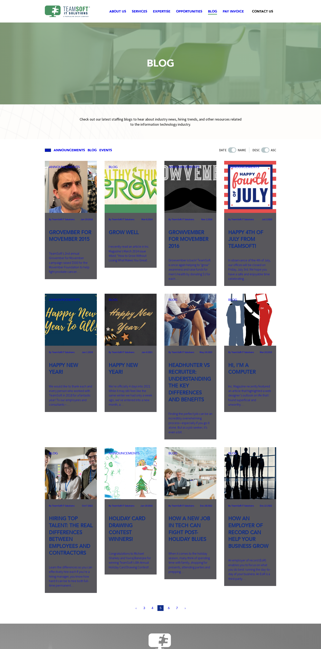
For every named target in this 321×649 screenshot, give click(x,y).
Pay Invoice (233, 11)
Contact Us (262, 11)
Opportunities (189, 11)
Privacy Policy (157, 639)
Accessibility (191, 639)
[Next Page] (187, 538)
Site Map (174, 639)
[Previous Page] (133, 538)
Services (139, 11)
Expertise (161, 11)
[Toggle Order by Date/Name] (232, 150)
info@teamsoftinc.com (193, 625)
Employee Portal (214, 639)
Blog (212, 11)
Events (120, 151)
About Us (117, 11)
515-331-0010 (154, 625)
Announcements (75, 151)
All (50, 151)
